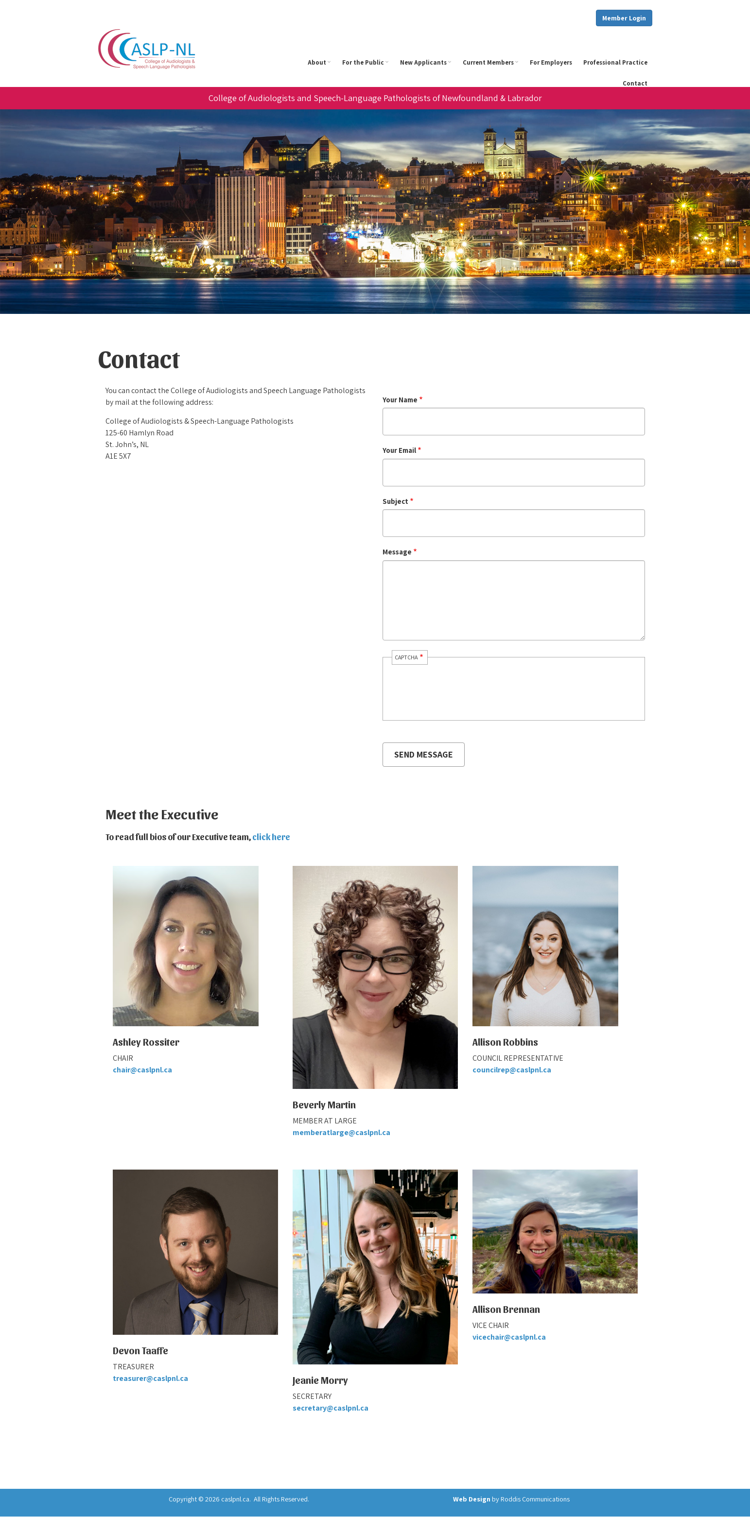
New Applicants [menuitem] (427, 65)
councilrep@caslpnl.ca (511, 1070)
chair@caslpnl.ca (142, 1070)
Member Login (624, 18)
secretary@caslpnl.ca (330, 1408)
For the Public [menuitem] (366, 65)
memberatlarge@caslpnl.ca (341, 1132)
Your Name (400, 399)
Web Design (471, 1498)
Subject (395, 501)
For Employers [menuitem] (551, 62)
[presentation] (461, 697)
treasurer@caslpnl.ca (150, 1378)
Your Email (399, 450)
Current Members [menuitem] (492, 65)
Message (397, 551)
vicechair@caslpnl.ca (509, 1337)
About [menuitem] (320, 65)
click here (271, 836)
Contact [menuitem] (635, 83)
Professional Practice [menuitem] (615, 62)
